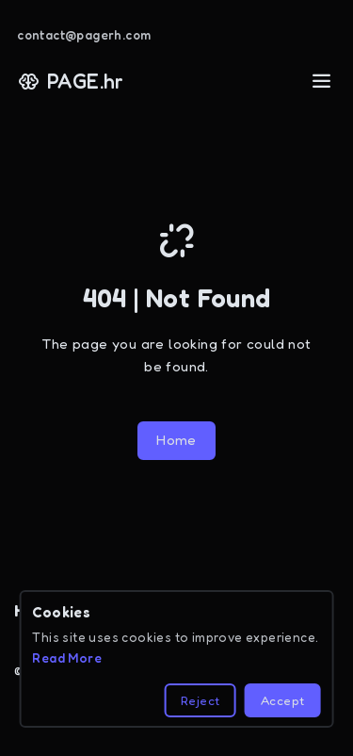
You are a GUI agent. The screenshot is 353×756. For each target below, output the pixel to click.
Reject (200, 700)
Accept (282, 700)
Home (176, 440)
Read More (67, 658)
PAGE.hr (71, 81)
